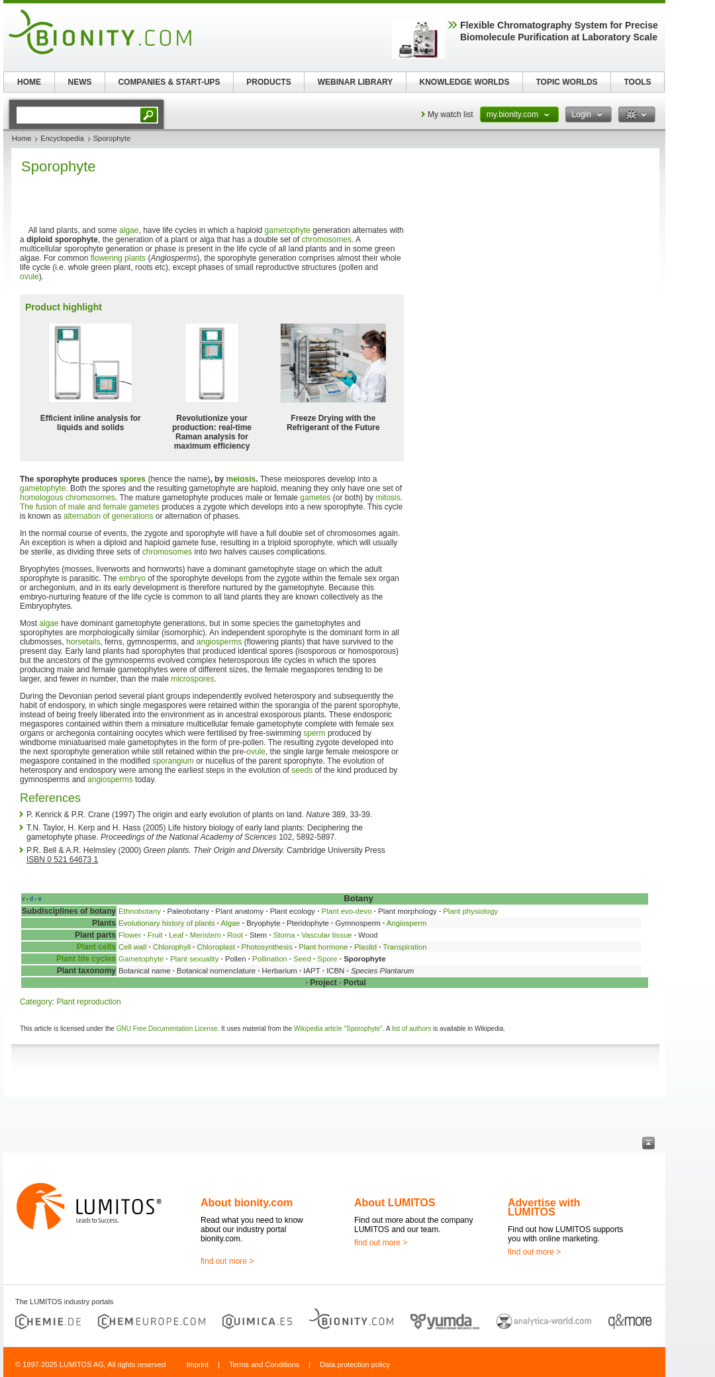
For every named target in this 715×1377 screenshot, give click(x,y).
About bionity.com (247, 1202)
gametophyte (287, 230)
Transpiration (404, 947)
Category (36, 1001)
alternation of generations (108, 516)
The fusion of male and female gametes (90, 506)
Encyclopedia (61, 138)
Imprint (197, 1364)
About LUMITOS (394, 1202)
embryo (132, 578)
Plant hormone (323, 947)
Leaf (176, 935)
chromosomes (327, 239)
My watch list (450, 114)
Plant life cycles (86, 958)
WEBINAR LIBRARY (355, 82)
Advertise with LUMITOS (544, 1207)
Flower (130, 935)
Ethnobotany (140, 911)
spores (133, 479)
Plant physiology (470, 911)
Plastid (365, 947)
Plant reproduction (88, 1001)
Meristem (205, 935)
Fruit (155, 935)
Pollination (269, 959)
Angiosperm (407, 923)
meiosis (241, 479)
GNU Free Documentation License (167, 1028)
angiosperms (219, 641)
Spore (327, 959)
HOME (29, 82)
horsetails (83, 641)
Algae (230, 923)
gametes (315, 497)
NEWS (80, 82)
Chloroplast (216, 947)
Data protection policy (355, 1364)
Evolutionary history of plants (167, 923)
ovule (29, 276)
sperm (314, 733)
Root (235, 935)
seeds (301, 770)
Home (21, 138)
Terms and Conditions (264, 1364)
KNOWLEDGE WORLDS (465, 82)
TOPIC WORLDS (566, 82)
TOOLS (637, 82)
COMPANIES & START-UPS (169, 82)
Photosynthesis (267, 947)
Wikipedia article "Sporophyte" (338, 1028)
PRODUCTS (268, 82)
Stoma (284, 935)
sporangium (173, 761)
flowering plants (118, 258)
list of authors (411, 1028)
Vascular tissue (326, 935)
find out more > (227, 1261)
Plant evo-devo (347, 911)
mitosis (387, 497)
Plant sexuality (194, 959)
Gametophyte (141, 959)
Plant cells (96, 947)
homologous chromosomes (67, 497)
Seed (302, 959)
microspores (192, 679)
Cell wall (132, 947)
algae (128, 230)
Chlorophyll (172, 947)
